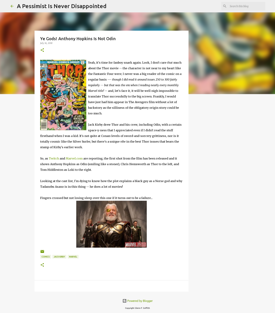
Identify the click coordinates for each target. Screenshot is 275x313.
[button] (42, 50)
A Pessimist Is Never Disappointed (61, 6)
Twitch (54, 158)
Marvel (73, 257)
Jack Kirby (59, 257)
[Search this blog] (246, 6)
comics (46, 257)
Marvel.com (74, 158)
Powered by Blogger (137, 300)
